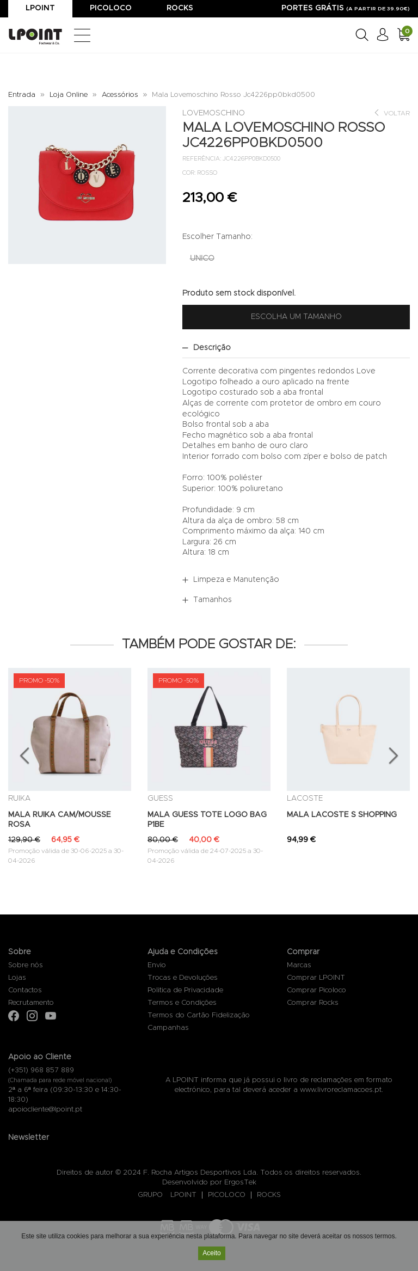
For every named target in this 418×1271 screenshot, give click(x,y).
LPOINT (183, 1195)
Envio (156, 965)
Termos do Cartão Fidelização (198, 1015)
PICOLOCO (226, 1195)
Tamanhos (212, 600)
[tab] (296, 347)
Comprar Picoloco (316, 990)
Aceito (211, 1253)
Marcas (299, 965)
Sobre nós (25, 965)
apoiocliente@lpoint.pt (45, 1109)
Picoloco (111, 8)
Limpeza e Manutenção (236, 580)
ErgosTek (240, 1182)
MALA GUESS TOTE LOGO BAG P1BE (207, 819)
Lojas (17, 977)
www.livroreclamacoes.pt (341, 1090)
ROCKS (269, 1195)
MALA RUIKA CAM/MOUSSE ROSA (59, 819)
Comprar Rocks (313, 1002)
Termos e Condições (182, 1002)
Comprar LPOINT (316, 977)
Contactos (25, 990)
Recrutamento (31, 1002)
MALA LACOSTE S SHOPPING (342, 815)
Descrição (212, 348)
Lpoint (40, 8)
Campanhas (168, 1027)
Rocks (180, 8)
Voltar (391, 112)
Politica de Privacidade (185, 990)
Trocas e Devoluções (182, 977)
